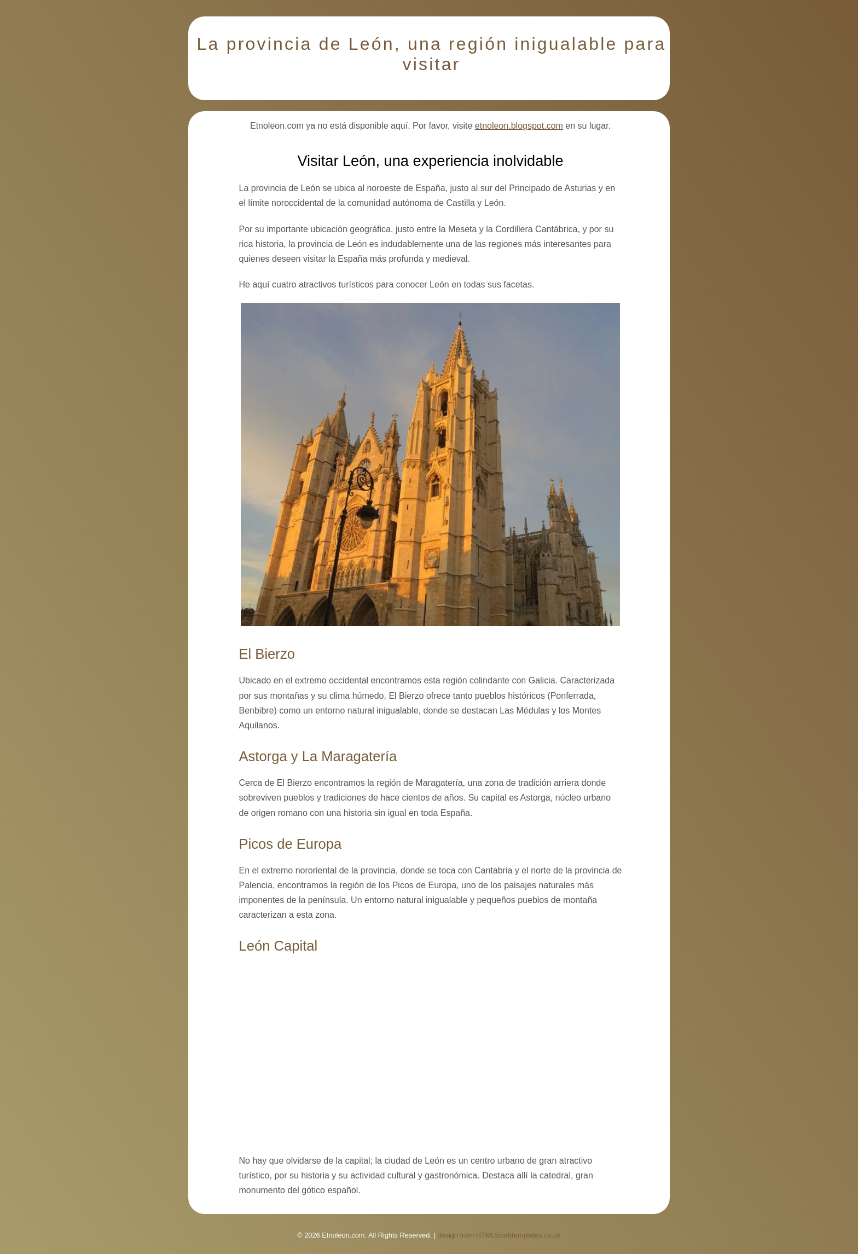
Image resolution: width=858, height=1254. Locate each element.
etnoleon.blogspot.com (519, 125)
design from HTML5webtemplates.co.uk (498, 1235)
